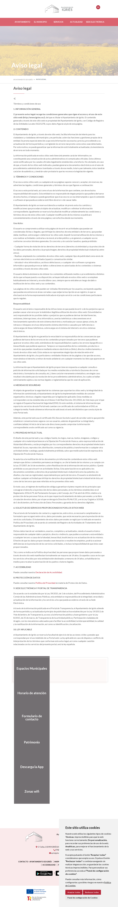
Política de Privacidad (45, 583)
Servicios (58, 22)
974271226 (58, 850)
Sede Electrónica (95, 22)
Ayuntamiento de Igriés (23, 80)
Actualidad (76, 22)
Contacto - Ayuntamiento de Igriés (35, 862)
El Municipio (40, 22)
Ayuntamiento (22, 22)
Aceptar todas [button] (73, 892)
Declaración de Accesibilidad (48, 572)
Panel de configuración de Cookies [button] (82, 898)
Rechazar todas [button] (92, 892)
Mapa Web (58, 862)
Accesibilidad (49, 865)
